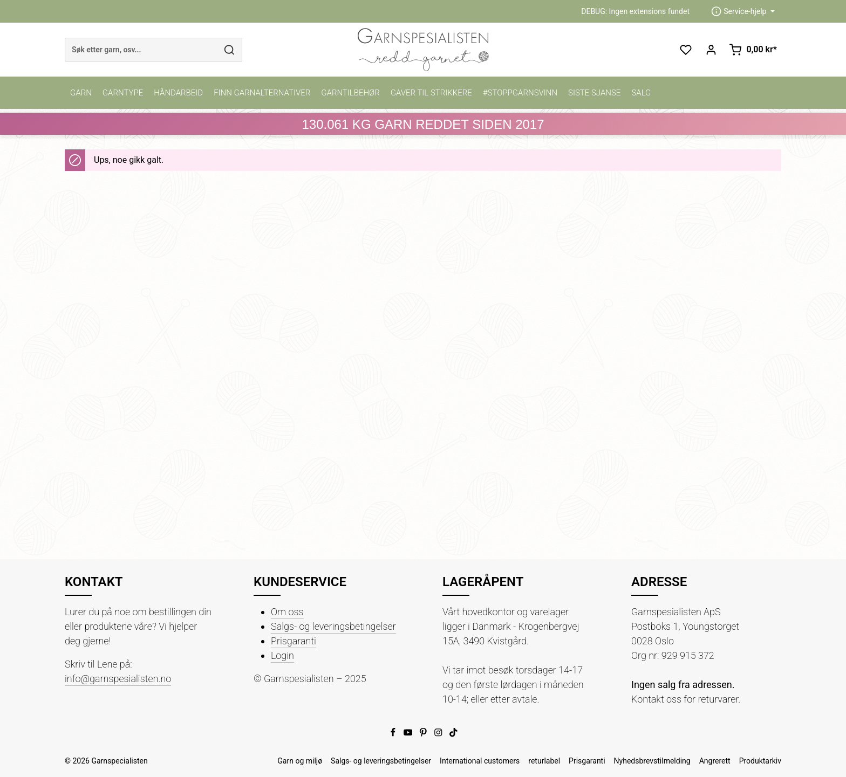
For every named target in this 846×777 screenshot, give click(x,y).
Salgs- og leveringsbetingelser (333, 626)
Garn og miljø (299, 761)
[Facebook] (393, 734)
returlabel (544, 761)
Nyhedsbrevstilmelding (652, 761)
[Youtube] (409, 734)
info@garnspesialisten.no (118, 678)
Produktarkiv (760, 761)
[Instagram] (439, 734)
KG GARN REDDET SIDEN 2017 (423, 124)
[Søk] (229, 49)
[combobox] (141, 49)
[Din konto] (710, 49)
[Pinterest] (424, 734)
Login (282, 655)
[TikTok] (453, 734)
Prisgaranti (293, 641)
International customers (480, 761)
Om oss (287, 611)
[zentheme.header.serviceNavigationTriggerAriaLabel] (743, 11)
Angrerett (715, 761)
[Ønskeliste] (685, 49)
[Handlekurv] (753, 49)
